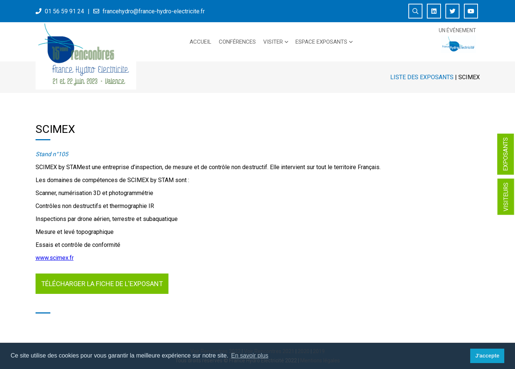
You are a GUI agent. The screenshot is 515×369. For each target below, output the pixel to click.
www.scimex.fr (55, 257)
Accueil (200, 41)
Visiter (273, 41)
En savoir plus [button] (249, 355)
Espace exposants (321, 41)
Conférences (237, 41)
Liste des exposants (422, 77)
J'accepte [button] (487, 356)
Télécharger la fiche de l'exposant (102, 284)
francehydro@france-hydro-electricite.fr (154, 11)
